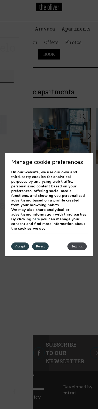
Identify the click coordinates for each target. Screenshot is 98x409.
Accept (20, 246)
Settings (77, 246)
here (36, 219)
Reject (40, 246)
